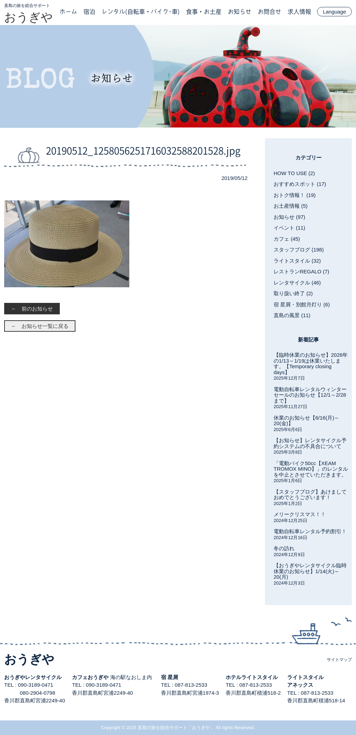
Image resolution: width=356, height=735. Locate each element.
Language (334, 12)
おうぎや (28, 17)
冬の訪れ (284, 548)
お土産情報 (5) (291, 206)
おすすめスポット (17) (300, 184)
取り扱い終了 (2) (293, 293)
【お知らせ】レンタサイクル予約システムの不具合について (310, 443)
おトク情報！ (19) (295, 195)
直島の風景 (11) (292, 315)
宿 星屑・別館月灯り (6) (302, 304)
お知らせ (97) (289, 217)
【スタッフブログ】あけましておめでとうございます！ (310, 495)
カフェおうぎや (90, 677)
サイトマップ (339, 659)
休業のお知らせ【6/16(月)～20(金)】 (306, 421)
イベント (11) (289, 228)
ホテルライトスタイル (252, 677)
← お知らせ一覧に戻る (39, 326)
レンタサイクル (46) (297, 283)
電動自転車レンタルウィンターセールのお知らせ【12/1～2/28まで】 (310, 395)
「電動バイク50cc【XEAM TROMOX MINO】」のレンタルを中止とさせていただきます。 (311, 469)
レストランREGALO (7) (301, 271)
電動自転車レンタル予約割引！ (310, 531)
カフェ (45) (287, 239)
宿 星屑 (169, 677)
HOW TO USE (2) (294, 173)
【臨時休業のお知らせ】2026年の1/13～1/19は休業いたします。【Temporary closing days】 (311, 363)
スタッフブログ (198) (299, 250)
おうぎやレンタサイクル (33, 677)
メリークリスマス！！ (300, 514)
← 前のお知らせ (32, 309)
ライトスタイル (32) (297, 261)
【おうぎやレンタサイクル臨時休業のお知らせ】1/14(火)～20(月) (310, 571)
